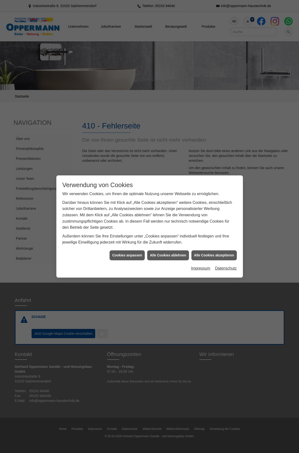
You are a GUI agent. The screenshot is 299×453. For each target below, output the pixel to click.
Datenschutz (226, 263)
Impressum (200, 263)
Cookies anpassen (127, 250)
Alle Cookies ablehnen (168, 250)
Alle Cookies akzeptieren (214, 250)
